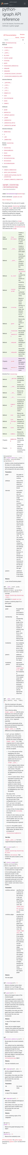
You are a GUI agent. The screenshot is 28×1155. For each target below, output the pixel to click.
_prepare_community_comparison (13, 179)
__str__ (6, 90)
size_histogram (8, 98)
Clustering (7, 147)
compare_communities (10, 169)
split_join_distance (10, 172)
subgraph (6, 68)
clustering (10, 143)
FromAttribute (8, 47)
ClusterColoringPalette (14, 833)
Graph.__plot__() (10, 712)
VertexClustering (11, 42)
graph (5, 109)
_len (5, 137)
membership (7, 131)
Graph (10, 208)
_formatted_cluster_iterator (12, 73)
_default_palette (9, 115)
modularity (7, 112)
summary (6, 103)
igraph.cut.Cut (17, 196)
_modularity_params (10, 125)
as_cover (6, 55)
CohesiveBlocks (8, 150)
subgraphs (7, 71)
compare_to (7, 93)
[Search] (11, 39)
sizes (5, 100)
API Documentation (9, 35)
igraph (4, 3)
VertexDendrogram (9, 163)
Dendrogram (7, 155)
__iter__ (6, 85)
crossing (6, 60)
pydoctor (11, 1141)
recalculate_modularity (11, 65)
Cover (5, 153)
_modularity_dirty (9, 122)
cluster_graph (8, 58)
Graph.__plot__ (11, 741)
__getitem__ (7, 82)
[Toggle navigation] (25, 3)
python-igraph (13, 2)
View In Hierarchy (6, 199)
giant (5, 63)
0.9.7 (11, 5)
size (5, 95)
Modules (22, 34)
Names (17, 37)
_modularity (7, 120)
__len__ (6, 87)
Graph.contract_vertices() (20, 908)
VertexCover (7, 160)
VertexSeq (19, 811)
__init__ (6, 50)
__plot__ (6, 52)
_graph (6, 117)
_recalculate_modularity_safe (13, 76)
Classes (22, 37)
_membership (7, 139)
